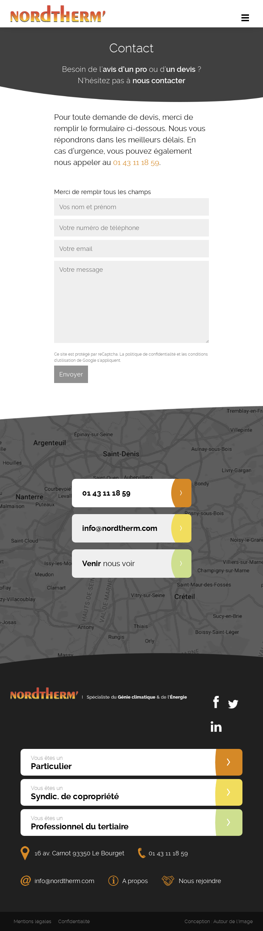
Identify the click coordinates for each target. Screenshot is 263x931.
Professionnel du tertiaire (79, 823)
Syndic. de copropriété (75, 793)
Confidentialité (74, 921)
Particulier (51, 763)
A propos (135, 880)
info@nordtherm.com (65, 880)
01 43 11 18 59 (136, 162)
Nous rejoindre (200, 880)
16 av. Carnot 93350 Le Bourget (79, 853)
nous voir (108, 563)
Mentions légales (32, 921)
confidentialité (162, 354)
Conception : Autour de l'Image (219, 921)
